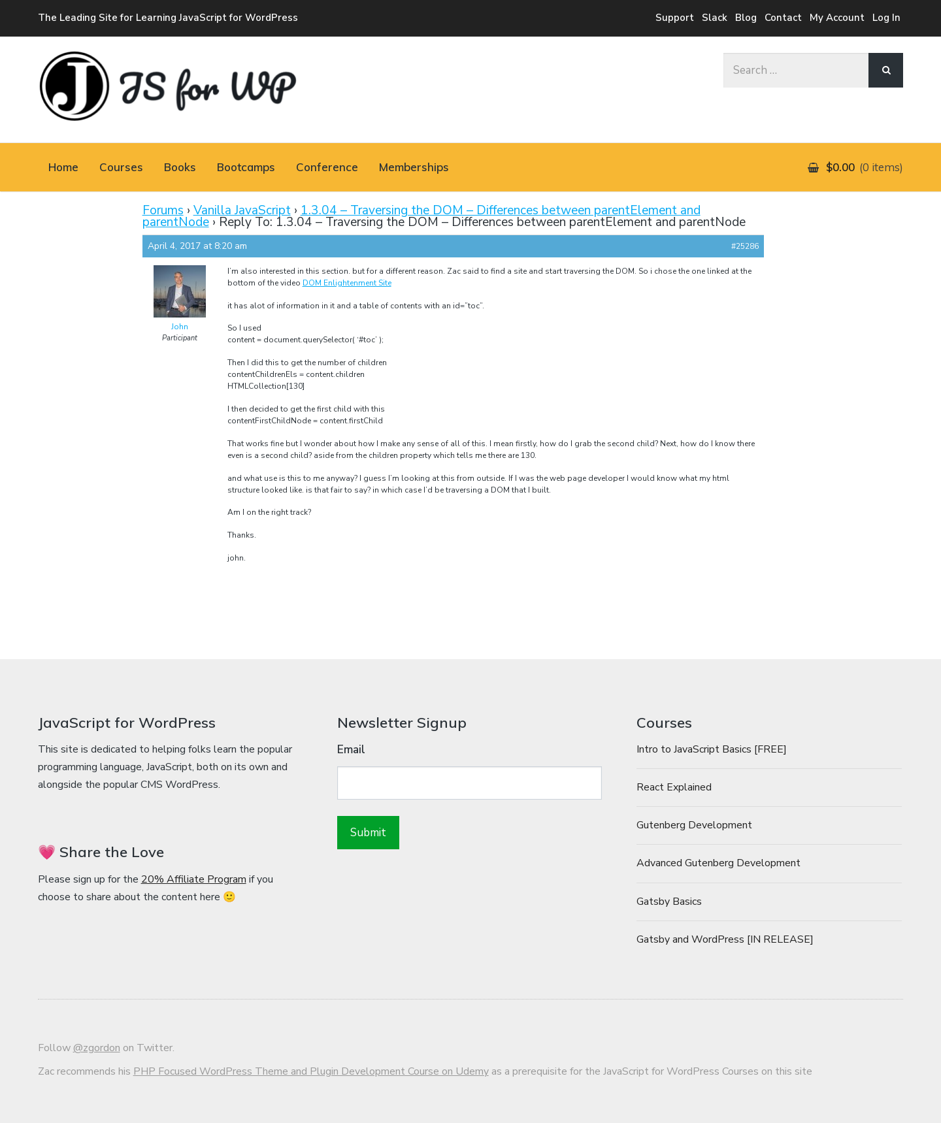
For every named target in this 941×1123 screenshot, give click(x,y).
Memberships (414, 167)
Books (180, 167)
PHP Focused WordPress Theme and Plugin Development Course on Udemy (311, 1071)
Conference (327, 167)
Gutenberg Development (694, 825)
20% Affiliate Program (193, 879)
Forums (163, 210)
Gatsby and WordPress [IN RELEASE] (725, 939)
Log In (886, 17)
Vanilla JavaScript (242, 210)
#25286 (745, 246)
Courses (121, 167)
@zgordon (96, 1048)
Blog (746, 17)
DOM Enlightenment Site (347, 283)
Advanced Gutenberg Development (718, 863)
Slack (714, 17)
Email (351, 749)
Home (63, 167)
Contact (783, 17)
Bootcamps (246, 167)
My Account (837, 17)
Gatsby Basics (669, 901)
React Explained (674, 787)
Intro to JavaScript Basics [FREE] (711, 749)
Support (674, 17)
